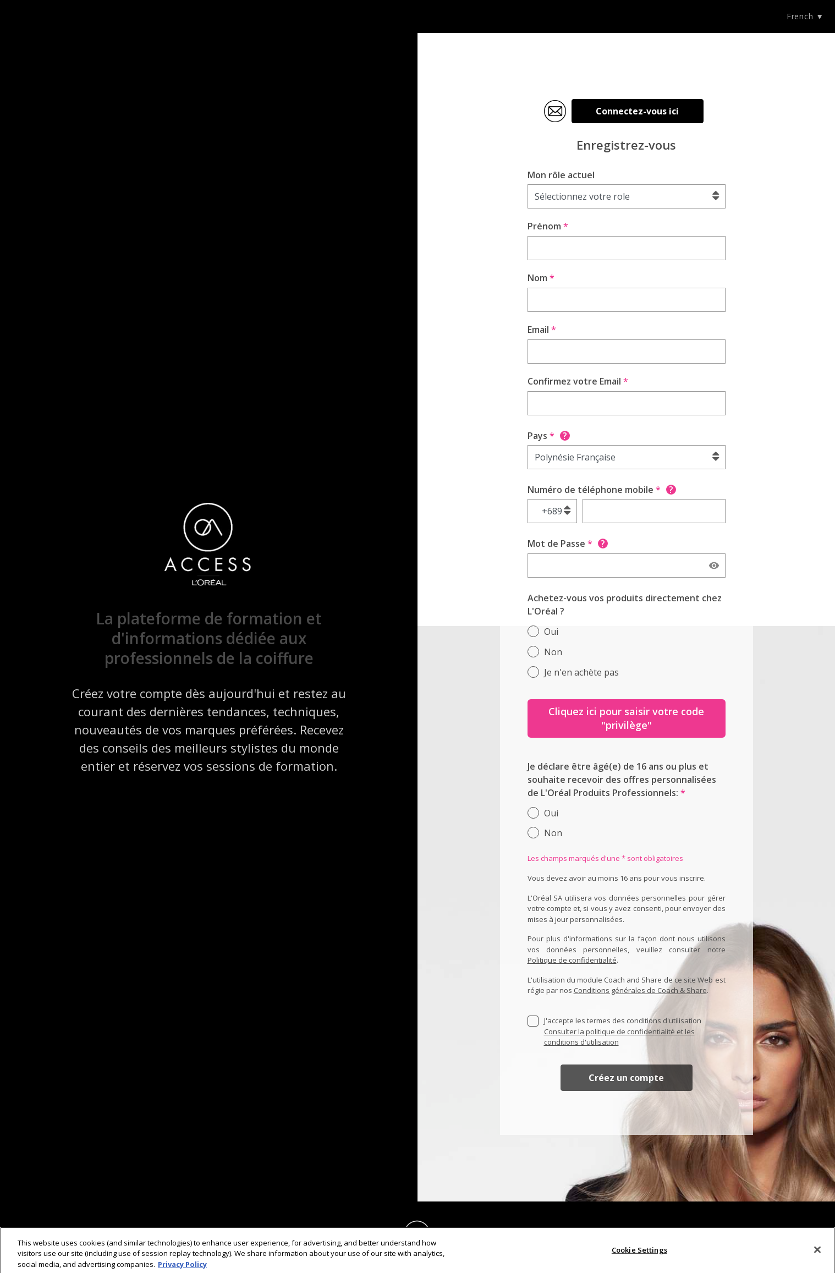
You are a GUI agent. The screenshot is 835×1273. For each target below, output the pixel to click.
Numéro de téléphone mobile (602, 490)
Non (553, 652)
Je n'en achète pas (581, 672)
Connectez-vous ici (637, 111)
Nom (541, 278)
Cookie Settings (639, 1253)
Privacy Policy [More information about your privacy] (182, 1267)
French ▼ (805, 16)
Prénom (548, 226)
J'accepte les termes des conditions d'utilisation (622, 1031)
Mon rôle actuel (561, 175)
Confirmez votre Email (578, 381)
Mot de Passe (568, 543)
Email (542, 329)
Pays (549, 436)
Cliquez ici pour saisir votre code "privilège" (626, 718)
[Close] (817, 1253)
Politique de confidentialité (572, 960)
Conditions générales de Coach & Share (640, 990)
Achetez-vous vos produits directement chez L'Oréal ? (625, 604)
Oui (551, 631)
